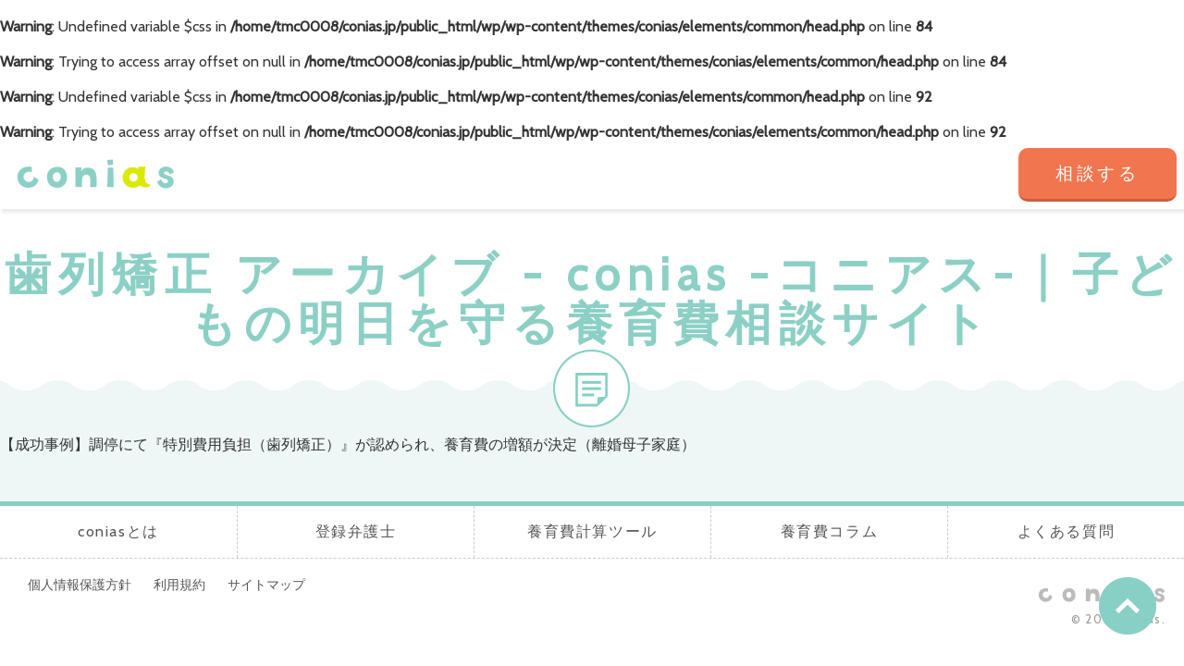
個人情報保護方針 (79, 584)
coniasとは (415, 175)
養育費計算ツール (679, 175)
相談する (1097, 173)
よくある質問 (944, 175)
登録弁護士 (547, 175)
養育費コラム (812, 175)
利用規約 (179, 584)
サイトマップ (266, 584)
